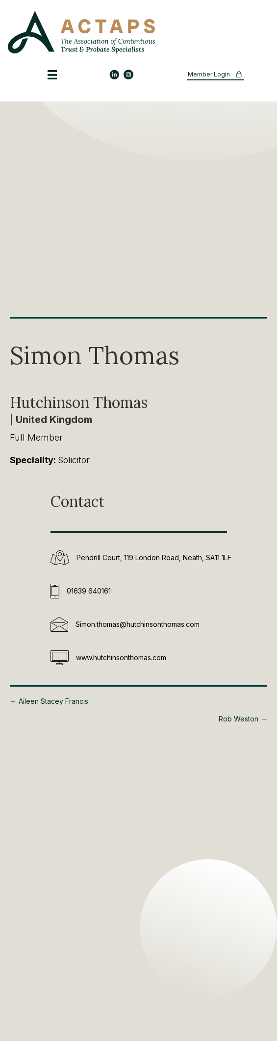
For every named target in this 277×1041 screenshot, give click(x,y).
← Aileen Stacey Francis (49, 701)
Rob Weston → (243, 719)
